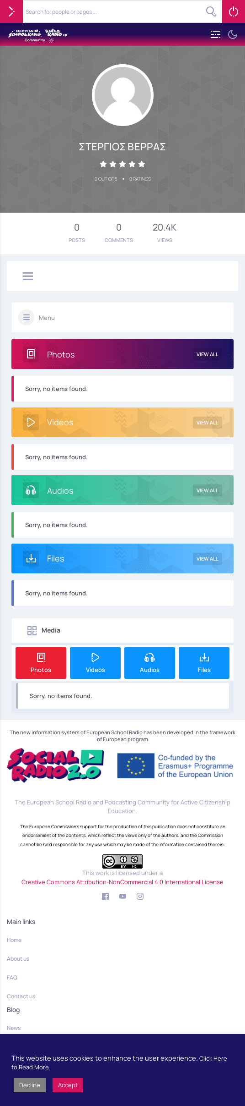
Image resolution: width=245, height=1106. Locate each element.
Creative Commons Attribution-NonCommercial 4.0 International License (122, 882)
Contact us (21, 996)
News (14, 1028)
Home (14, 940)
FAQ (12, 977)
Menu (47, 317)
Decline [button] (29, 1085)
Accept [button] (68, 1085)
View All (207, 354)
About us (18, 959)
